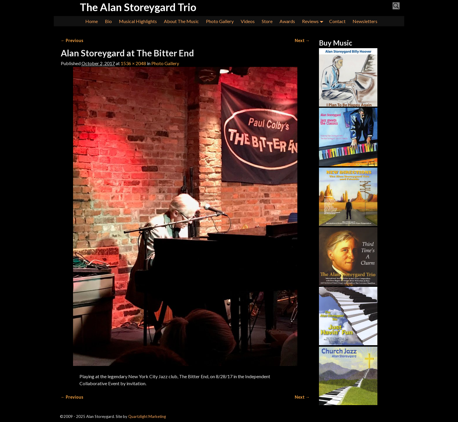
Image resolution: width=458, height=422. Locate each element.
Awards (287, 21)
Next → (302, 40)
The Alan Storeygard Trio (138, 7)
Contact (337, 21)
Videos (248, 21)
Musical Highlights (138, 21)
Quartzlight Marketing (147, 416)
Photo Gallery (220, 21)
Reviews (314, 21)
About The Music (181, 21)
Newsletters (365, 21)
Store (267, 21)
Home (91, 21)
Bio (108, 21)
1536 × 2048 (133, 63)
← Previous (72, 40)
